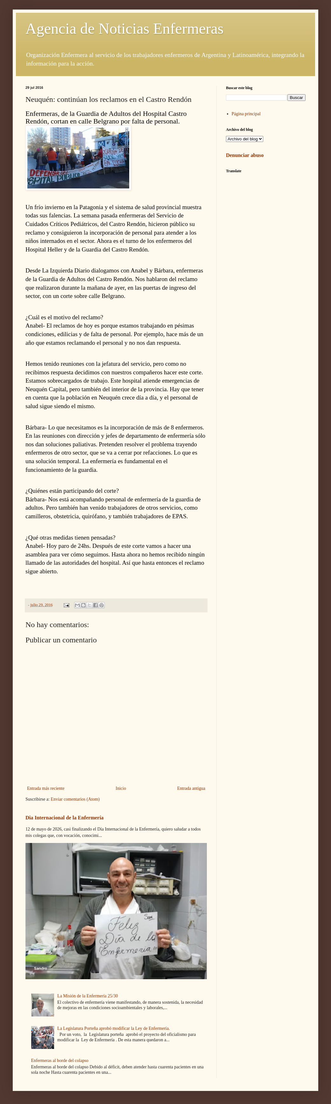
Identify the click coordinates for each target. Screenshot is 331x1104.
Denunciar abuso (245, 155)
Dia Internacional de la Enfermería (64, 818)
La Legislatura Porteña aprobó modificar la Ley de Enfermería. (113, 1028)
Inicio (121, 788)
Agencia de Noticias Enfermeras (124, 28)
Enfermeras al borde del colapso (59, 1060)
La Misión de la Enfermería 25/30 (87, 996)
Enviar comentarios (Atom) (75, 799)
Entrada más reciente (45, 788)
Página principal (246, 113)
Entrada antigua (191, 788)
